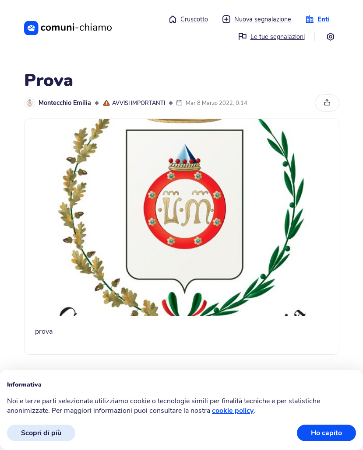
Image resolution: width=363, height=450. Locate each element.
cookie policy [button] (233, 410)
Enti (317, 19)
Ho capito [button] (326, 433)
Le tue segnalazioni (271, 36)
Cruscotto (188, 19)
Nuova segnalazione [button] (256, 19)
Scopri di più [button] (41, 433)
